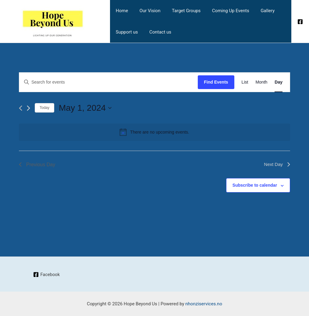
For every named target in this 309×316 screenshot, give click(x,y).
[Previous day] (20, 108)
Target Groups (180, 10)
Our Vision (146, 10)
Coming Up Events (222, 10)
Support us (126, 32)
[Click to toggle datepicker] (85, 108)
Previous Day (37, 164)
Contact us (157, 32)
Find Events (216, 82)
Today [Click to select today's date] (44, 108)
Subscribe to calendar (255, 185)
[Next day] (28, 108)
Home (121, 10)
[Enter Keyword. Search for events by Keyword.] (108, 82)
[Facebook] (300, 21)
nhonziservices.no (203, 304)
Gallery (257, 10)
